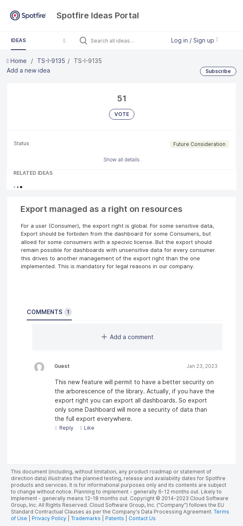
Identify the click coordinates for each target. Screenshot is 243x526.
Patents (114, 518)
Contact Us (142, 518)
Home (17, 60)
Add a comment (127, 336)
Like (87, 428)
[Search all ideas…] (126, 40)
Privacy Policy (49, 518)
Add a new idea (28, 70)
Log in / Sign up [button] (194, 40)
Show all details (122, 159)
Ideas (18, 40)
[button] (64, 40)
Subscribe (218, 71)
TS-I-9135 (51, 60)
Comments (49, 312)
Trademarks (86, 518)
